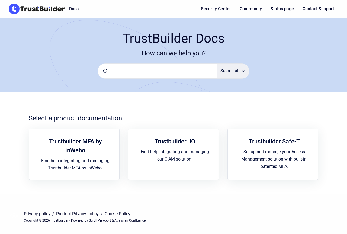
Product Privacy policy (78, 213)
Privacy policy (38, 213)
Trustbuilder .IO (175, 141)
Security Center (216, 8)
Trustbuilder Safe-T (274, 141)
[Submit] (105, 71)
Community (251, 8)
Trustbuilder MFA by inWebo (75, 146)
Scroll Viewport (100, 220)
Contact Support (318, 8)
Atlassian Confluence (130, 220)
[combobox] (157, 71)
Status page (282, 8)
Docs (74, 8)
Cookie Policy (117, 213)
